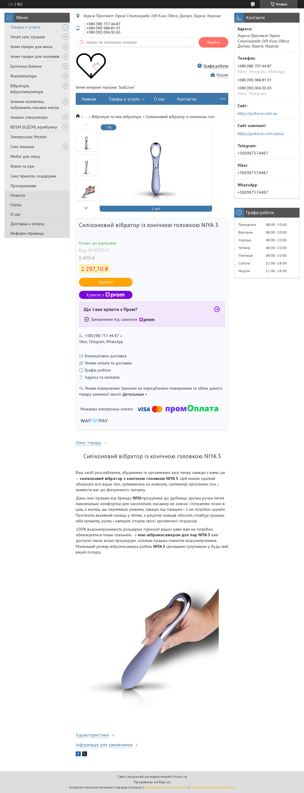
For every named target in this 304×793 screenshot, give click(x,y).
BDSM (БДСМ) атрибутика (33, 127)
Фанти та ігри (22, 166)
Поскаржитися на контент (166, 787)
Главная (89, 99)
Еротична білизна (26, 66)
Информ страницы (27, 233)
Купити (106, 282)
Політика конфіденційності (212, 787)
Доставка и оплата (27, 223)
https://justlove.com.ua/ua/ (261, 133)
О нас (15, 214)
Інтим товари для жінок (31, 46)
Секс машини (22, 146)
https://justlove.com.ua (257, 113)
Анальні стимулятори (29, 117)
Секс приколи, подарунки (33, 176)
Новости (17, 195)
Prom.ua (180, 776)
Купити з (106, 295)
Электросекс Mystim (28, 136)
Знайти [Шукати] (213, 42)
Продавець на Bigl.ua (152, 782)
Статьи (15, 204)
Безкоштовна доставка (105, 356)
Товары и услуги (25, 27)
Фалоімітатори (23, 76)
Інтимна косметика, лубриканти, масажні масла (34, 104)
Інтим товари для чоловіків (34, 56)
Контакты (186, 99)
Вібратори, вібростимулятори (26, 88)
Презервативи (23, 185)
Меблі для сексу (25, 156)
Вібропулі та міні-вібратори (116, 116)
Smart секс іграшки (27, 36)
